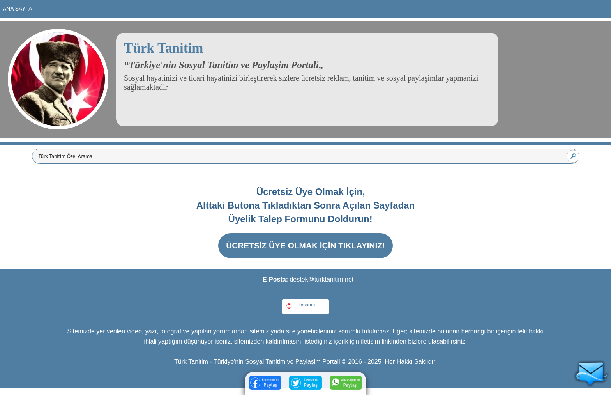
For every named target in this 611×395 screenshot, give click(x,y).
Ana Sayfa (17, 8)
